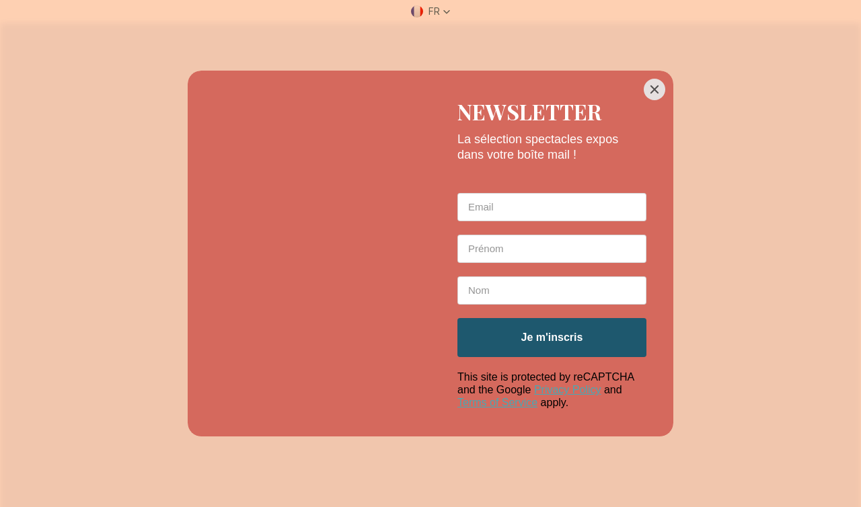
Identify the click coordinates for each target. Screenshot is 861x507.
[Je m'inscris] (551, 337)
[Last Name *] (552, 290)
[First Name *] (552, 249)
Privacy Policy (567, 389)
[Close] (654, 89)
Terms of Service (497, 402)
